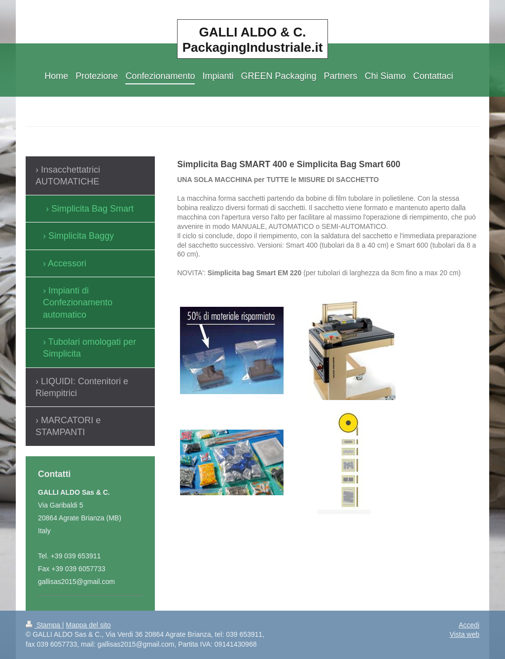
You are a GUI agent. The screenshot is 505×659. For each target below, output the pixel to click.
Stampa (44, 625)
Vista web (464, 634)
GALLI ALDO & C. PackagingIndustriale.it (252, 40)
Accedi (469, 625)
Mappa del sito (88, 625)
